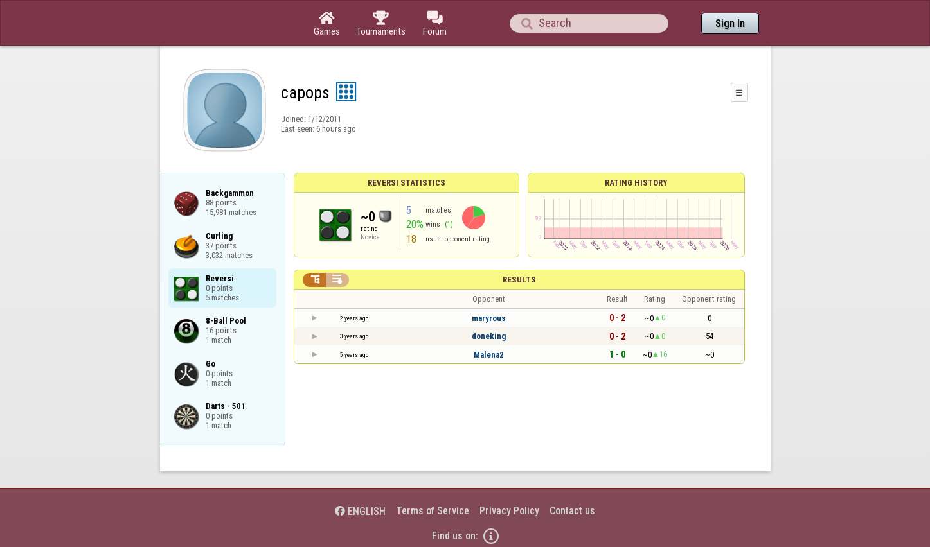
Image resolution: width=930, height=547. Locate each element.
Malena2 (489, 355)
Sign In (730, 23)
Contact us (572, 511)
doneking (489, 336)
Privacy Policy (509, 511)
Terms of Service (432, 511)
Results (519, 279)
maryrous (489, 318)
